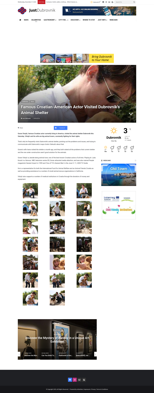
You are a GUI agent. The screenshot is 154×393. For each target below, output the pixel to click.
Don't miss (57, 330)
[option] (57, 339)
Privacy (93, 389)
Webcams (113, 20)
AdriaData (80, 389)
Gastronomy (49, 20)
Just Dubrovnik (26, 118)
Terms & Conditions (102, 389)
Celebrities (36, 20)
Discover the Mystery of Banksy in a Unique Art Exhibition (57, 339)
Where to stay (89, 20)
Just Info (102, 20)
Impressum (87, 389)
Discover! (75, 20)
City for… (63, 20)
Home (23, 66)
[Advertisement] (77, 36)
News (26, 20)
